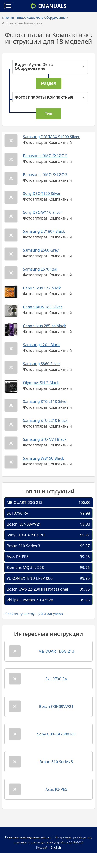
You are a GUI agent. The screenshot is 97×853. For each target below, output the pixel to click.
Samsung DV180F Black (44, 231)
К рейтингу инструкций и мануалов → (36, 613)
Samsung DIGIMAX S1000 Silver (51, 136)
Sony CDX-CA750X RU (26, 534)
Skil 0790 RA (17, 513)
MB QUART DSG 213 (25, 502)
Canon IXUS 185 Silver (42, 306)
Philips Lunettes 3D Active (30, 599)
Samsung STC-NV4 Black (44, 439)
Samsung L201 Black (41, 344)
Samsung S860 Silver (41, 363)
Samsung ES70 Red (40, 269)
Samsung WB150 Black (43, 458)
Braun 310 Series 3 (23, 545)
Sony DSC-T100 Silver (42, 193)
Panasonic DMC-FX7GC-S (45, 174)
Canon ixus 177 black (42, 287)
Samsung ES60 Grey (41, 250)
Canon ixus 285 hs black (44, 325)
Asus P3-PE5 (18, 556)
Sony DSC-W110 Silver (42, 212)
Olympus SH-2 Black (41, 382)
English (56, 847)
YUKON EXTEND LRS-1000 (30, 578)
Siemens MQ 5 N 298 (25, 567)
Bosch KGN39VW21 (24, 524)
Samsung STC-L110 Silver (45, 401)
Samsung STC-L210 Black (45, 420)
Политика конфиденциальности (28, 837)
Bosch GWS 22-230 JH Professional (37, 589)
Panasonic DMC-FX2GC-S (45, 155)
